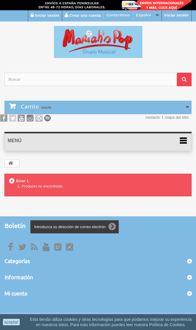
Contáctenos (118, 15)
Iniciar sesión (176, 15)
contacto (153, 117)
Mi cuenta (15, 293)
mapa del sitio (177, 117)
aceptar (11, 322)
